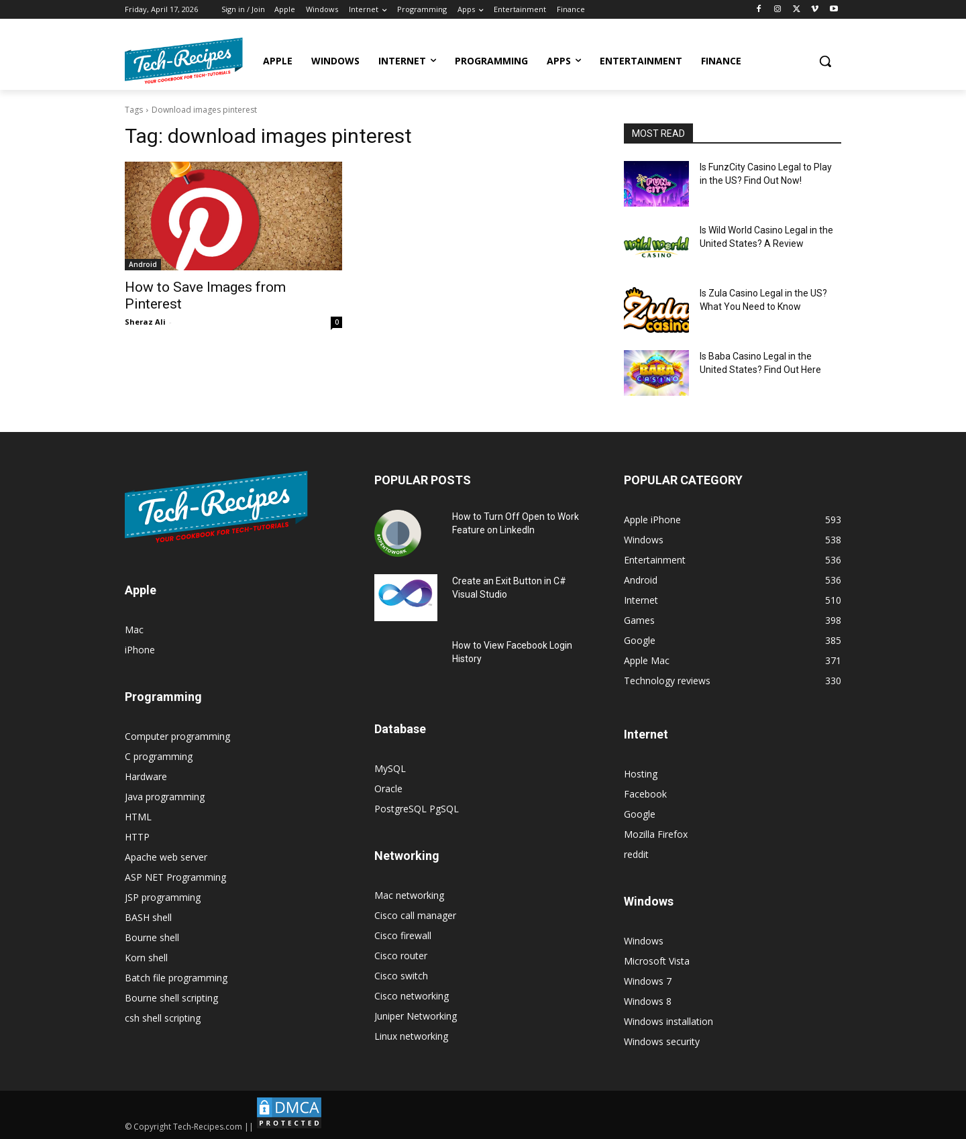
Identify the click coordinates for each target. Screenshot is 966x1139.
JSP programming (163, 897)
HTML (138, 816)
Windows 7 (648, 981)
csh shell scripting (163, 1018)
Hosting (640, 773)
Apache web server (166, 857)
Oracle (388, 788)
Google (639, 814)
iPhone (140, 649)
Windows (643, 940)
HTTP (137, 836)
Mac (134, 629)
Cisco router (400, 955)
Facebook (645, 794)
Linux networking (411, 1036)
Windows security (662, 1041)
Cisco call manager (415, 915)
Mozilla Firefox (656, 834)
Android (143, 264)
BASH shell (148, 917)
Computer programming (177, 736)
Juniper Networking (415, 1016)
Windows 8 (648, 1001)
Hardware (146, 776)
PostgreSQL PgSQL (416, 808)
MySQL (390, 768)
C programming (159, 756)
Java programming (165, 796)
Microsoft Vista (657, 961)
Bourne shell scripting (171, 997)
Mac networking (409, 895)
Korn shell (146, 957)
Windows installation (668, 1021)
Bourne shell (152, 937)
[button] (825, 61)
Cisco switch (401, 975)
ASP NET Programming (175, 877)
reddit (636, 854)
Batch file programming (176, 977)
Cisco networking (411, 995)
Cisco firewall (402, 935)
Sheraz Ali (145, 322)
